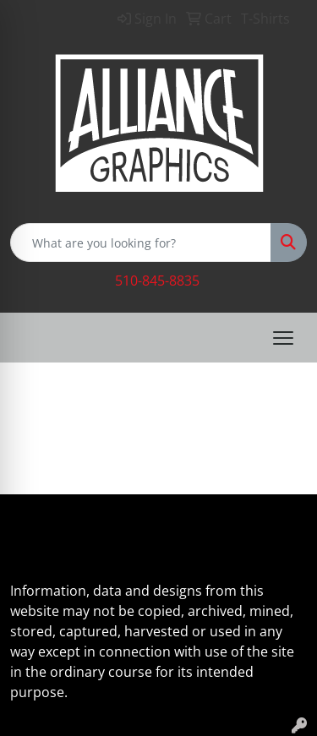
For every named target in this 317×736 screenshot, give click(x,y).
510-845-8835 (157, 280)
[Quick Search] (140, 242)
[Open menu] (283, 338)
